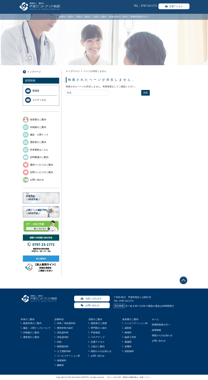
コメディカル (39, 100)
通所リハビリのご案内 (41, 165)
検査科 (128, 332)
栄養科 (128, 346)
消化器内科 (63, 337)
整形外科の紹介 (65, 328)
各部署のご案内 (38, 119)
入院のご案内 (99, 17)
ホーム (155, 319)
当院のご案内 (83, 17)
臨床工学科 (130, 337)
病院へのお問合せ (41, 244)
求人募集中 (41, 264)
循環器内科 (63, 346)
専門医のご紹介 (99, 328)
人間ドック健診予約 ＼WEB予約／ (37, 211)
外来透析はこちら (39, 149)
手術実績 (95, 332)
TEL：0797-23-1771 (145, 5)
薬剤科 (128, 328)
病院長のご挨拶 (99, 323)
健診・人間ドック (39, 134)
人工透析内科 (64, 351)
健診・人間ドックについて (37, 328)
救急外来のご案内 (118, 17)
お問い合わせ (37, 180)
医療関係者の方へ (139, 17)
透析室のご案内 (38, 142)
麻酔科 (60, 365)
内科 (59, 342)
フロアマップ (98, 337)
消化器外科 (63, 332)
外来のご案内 (66, 17)
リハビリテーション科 (68, 356)
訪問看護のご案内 (39, 157)
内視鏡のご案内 (38, 127)
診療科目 (59, 319)
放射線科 (61, 360)
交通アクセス (174, 6)
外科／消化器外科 (66, 323)
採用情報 (30, 80)
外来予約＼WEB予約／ (33, 198)
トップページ (34, 72)
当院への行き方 (91, 298)
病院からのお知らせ (101, 351)
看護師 (35, 90)
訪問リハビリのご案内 (41, 172)
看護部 (128, 342)
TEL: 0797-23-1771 (124, 301)
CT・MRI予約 (41, 226)
